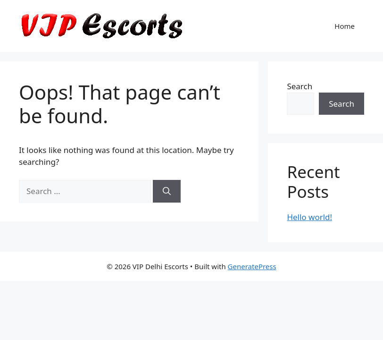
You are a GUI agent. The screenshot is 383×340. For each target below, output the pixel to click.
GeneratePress (252, 266)
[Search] (167, 191)
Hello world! (309, 217)
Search (299, 86)
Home (344, 26)
